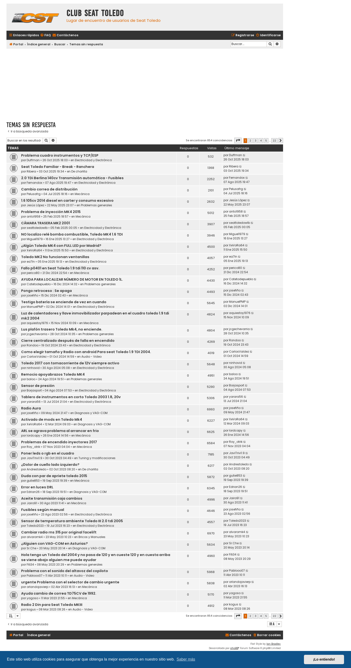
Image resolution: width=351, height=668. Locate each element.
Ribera (31, 171)
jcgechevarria (37, 334)
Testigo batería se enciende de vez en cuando (63, 302)
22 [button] (274, 140)
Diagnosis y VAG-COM (91, 413)
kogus (31, 609)
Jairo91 (32, 503)
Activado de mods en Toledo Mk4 (51, 419)
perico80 (33, 273)
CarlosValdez (37, 357)
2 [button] (250, 140)
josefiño (32, 295)
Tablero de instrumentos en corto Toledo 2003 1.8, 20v (71, 397)
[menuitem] (45, 35)
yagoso (32, 598)
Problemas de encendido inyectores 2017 (59, 442)
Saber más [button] (186, 659)
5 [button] (266, 140)
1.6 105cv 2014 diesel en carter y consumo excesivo (67, 200)
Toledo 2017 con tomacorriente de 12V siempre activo (70, 363)
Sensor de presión (37, 385)
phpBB (234, 648)
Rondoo (32, 345)
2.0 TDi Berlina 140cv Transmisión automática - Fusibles (72, 178)
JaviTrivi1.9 (34, 458)
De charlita (79, 171)
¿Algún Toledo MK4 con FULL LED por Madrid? (61, 245)
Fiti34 (30, 564)
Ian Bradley (273, 644)
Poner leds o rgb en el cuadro (47, 453)
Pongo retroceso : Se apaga (46, 290)
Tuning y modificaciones (97, 458)
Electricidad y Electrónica (93, 160)
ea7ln (31, 262)
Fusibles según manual (42, 509)
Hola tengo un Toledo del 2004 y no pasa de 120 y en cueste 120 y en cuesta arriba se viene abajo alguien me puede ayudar (95, 557)
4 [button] (261, 140)
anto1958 (33, 216)
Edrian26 (33, 492)
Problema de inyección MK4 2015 (51, 211)
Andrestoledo (36, 469)
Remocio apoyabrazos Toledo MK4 (53, 374)
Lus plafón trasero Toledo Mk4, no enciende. (61, 329)
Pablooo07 (34, 575)
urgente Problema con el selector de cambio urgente (70, 582)
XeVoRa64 (34, 250)
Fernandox (34, 183)
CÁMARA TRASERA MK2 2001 (45, 223)
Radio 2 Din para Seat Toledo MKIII (51, 604)
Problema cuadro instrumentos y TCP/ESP (59, 155)
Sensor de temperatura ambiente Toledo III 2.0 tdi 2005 (72, 521)
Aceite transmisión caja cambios (51, 498)
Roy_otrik (33, 447)
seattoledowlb (37, 228)
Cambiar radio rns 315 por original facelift (59, 532)
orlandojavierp (37, 587)
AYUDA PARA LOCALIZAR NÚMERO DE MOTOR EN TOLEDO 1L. (72, 279)
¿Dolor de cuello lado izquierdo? (50, 464)
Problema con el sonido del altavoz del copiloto (64, 570)
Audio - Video (91, 357)
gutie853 (33, 481)
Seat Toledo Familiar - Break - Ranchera (57, 166)
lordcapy (33, 435)
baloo (31, 379)
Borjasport (34, 390)
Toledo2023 (35, 526)
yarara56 (34, 402)
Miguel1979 (35, 239)
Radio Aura (31, 408)
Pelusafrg (34, 194)
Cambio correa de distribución (49, 189)
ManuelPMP (35, 307)
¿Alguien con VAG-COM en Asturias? (54, 543)
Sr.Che (31, 548)
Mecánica (82, 194)
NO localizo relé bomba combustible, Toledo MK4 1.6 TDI (72, 234)
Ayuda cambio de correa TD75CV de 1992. (58, 593)
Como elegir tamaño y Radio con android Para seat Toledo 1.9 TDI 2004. (86, 351)
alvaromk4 (35, 537)
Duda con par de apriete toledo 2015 (54, 475)
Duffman (33, 160)
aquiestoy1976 (37, 323)
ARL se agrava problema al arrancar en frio (60, 430)
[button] (238, 140)
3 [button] (255, 140)
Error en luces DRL (37, 487)
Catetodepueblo (39, 284)
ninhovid (33, 368)
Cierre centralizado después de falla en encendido (68, 340)
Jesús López (35, 205)
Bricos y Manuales (92, 537)
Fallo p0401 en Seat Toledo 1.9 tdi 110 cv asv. (60, 268)
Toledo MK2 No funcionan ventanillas (55, 256)
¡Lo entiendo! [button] (324, 659)
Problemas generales (96, 205)
